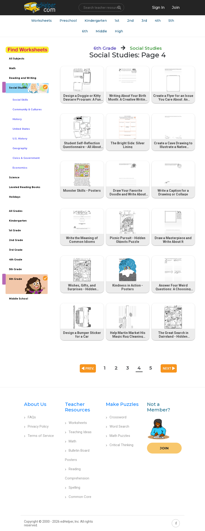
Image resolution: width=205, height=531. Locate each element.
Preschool (68, 21)
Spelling (72, 487)
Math (70, 441)
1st (117, 21)
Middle (101, 31)
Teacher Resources (77, 407)
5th (171, 21)
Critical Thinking (119, 445)
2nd (130, 21)
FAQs (30, 417)
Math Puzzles (118, 436)
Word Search (117, 426)
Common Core (78, 497)
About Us (35, 404)
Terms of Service (39, 436)
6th (85, 31)
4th (158, 21)
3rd (144, 21)
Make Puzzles (122, 404)
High (119, 31)
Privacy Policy (36, 426)
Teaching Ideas (78, 432)
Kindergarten (96, 21)
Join (164, 448)
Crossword (116, 417)
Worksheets (41, 21)
